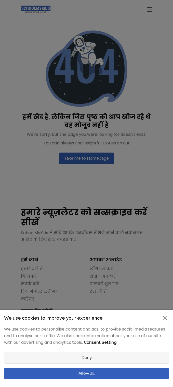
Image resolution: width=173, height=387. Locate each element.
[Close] (165, 318)
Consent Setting (100, 342)
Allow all (86, 373)
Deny (87, 357)
